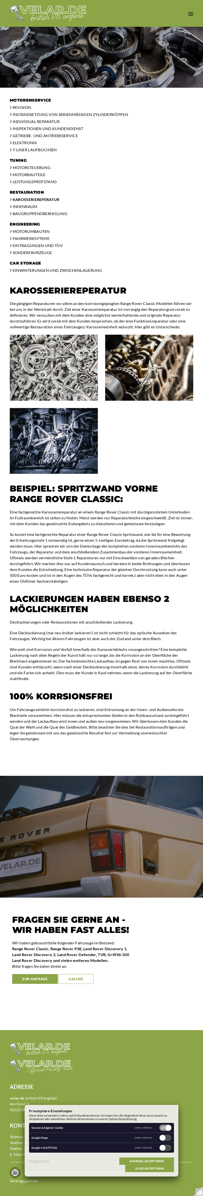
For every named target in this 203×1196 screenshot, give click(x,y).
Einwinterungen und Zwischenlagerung (56, 270)
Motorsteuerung (30, 167)
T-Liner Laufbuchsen (33, 149)
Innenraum (23, 206)
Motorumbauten (30, 231)
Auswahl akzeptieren (146, 1161)
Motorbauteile (28, 174)
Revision (20, 107)
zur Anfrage (35, 979)
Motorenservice (30, 100)
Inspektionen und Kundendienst (46, 128)
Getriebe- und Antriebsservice (44, 135)
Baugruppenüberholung (38, 213)
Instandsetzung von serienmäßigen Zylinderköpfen (69, 114)
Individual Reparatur (35, 121)
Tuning (18, 160)
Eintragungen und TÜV (36, 245)
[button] (190, 13)
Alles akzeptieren (149, 1168)
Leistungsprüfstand (33, 181)
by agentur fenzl (39, 1160)
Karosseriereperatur (35, 199)
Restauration (27, 192)
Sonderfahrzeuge (31, 252)
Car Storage (25, 263)
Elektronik (23, 142)
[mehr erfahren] (143, 1128)
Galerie (76, 979)
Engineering (25, 224)
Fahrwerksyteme (30, 238)
